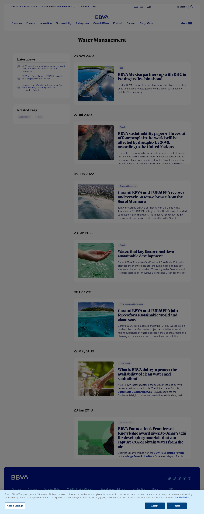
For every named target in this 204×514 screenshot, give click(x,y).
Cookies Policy (182, 497)
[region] (102, 502)
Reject (177, 506)
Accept (154, 506)
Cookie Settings (15, 506)
